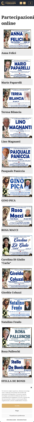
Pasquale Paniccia (13, 171)
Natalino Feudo (11, 322)
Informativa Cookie (11, 419)
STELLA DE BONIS (13, 381)
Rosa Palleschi (10, 351)
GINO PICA (8, 200)
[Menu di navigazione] (30, 3)
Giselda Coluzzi (11, 292)
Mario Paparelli (11, 82)
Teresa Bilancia (11, 112)
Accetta (17, 406)
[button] (31, 387)
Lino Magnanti (10, 141)
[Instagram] (24, 3)
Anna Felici (8, 53)
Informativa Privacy (22, 419)
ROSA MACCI (9, 230)
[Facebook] (21, 3)
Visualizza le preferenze (17, 415)
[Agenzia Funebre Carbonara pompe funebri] (8, 3)
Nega (17, 411)
